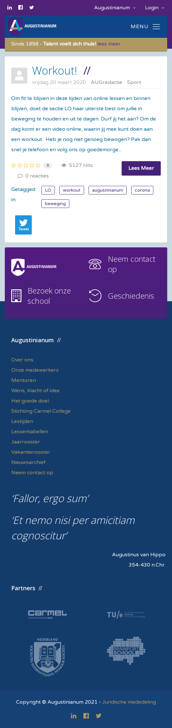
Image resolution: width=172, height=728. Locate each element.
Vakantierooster (30, 452)
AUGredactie (106, 82)
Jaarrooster (25, 442)
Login (154, 7)
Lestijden (22, 421)
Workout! (54, 70)
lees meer (109, 44)
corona (142, 190)
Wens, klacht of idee (35, 390)
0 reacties (33, 176)
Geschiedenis (131, 295)
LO (48, 190)
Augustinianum (114, 7)
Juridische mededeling (129, 702)
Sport (134, 82)
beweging (55, 203)
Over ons (22, 360)
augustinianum (107, 190)
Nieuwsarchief (28, 462)
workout (72, 190)
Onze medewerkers (35, 370)
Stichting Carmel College (41, 411)
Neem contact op (131, 263)
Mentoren (23, 380)
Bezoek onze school (49, 295)
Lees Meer (141, 168)
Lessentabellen (29, 431)
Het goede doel (30, 401)
